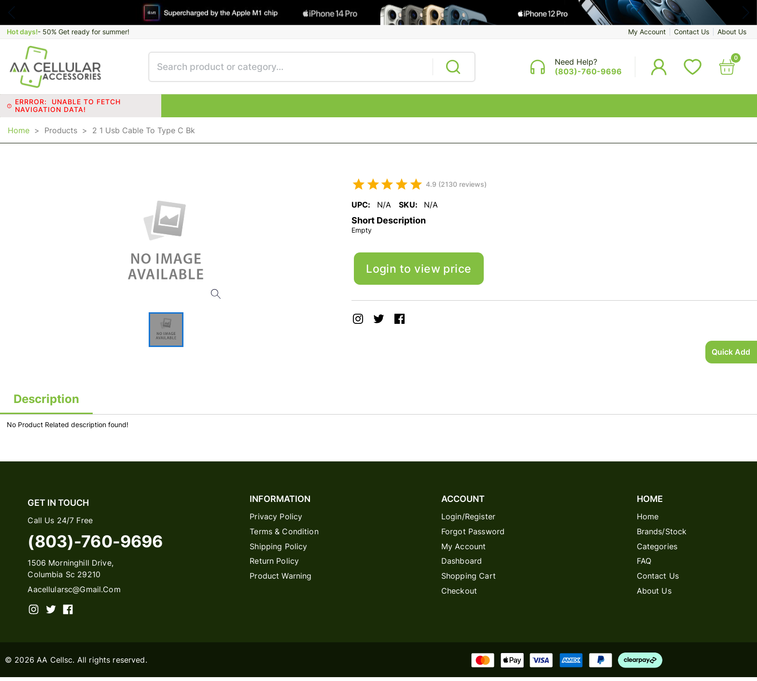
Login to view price (421, 272)
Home (18, 133)
